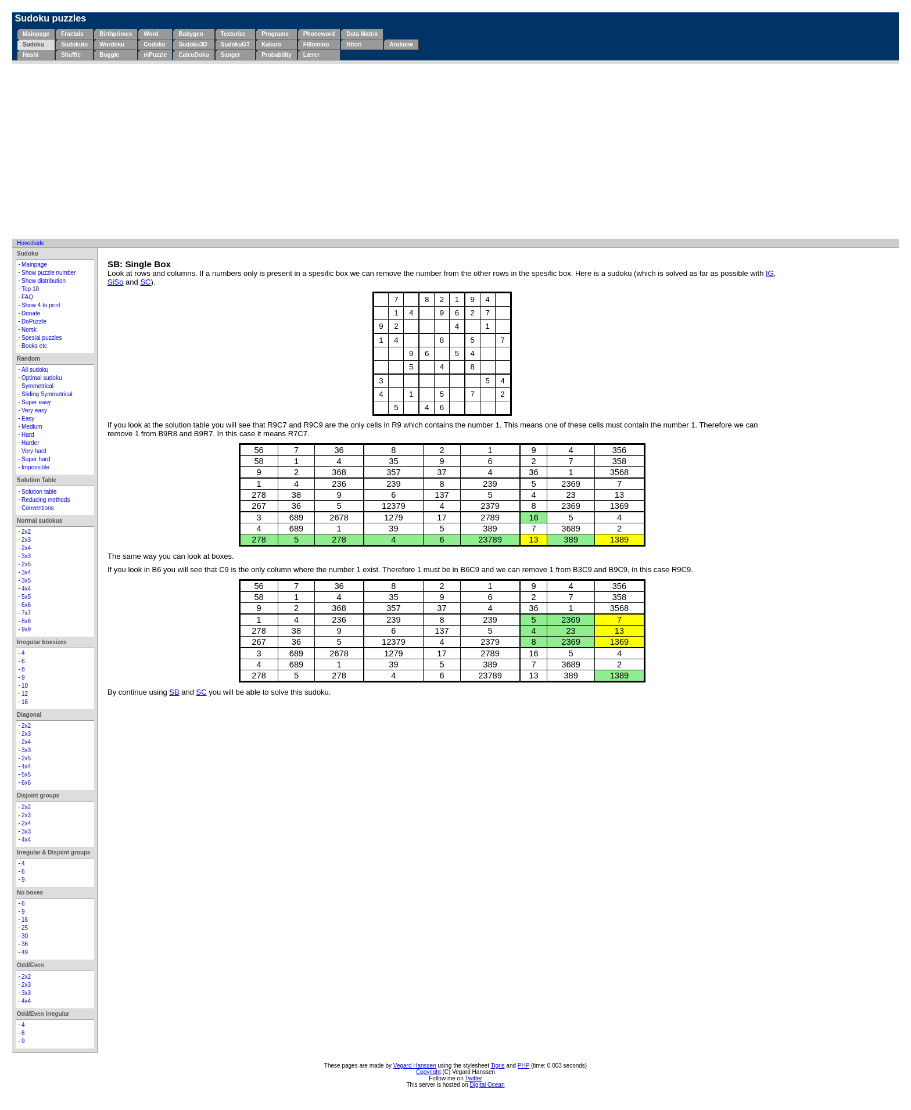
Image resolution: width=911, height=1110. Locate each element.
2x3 (26, 540)
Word (151, 34)
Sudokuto (74, 44)
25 (24, 928)
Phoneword (319, 34)
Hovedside (30, 243)
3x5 (26, 580)
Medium (31, 426)
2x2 (26, 532)
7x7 (26, 613)
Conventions (37, 508)
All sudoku (34, 370)
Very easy (34, 410)
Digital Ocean (486, 1085)
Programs (275, 34)
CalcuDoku (193, 55)
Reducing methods (45, 500)
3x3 (26, 556)
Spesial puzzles (41, 338)
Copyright (428, 1072)
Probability (276, 55)
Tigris (498, 1065)
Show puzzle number (48, 273)
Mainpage (36, 34)
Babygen (190, 34)
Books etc (34, 346)
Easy (27, 418)
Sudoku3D (192, 44)
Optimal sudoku (41, 378)
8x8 (26, 621)
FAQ (27, 297)
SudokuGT (235, 44)
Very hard (33, 451)
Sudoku (33, 44)
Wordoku (111, 44)
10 (24, 685)
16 (24, 702)
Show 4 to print (40, 305)
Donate (30, 313)
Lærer (311, 55)
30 (24, 936)
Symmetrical (37, 386)
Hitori (353, 44)
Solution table (39, 491)
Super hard (35, 459)
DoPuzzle (33, 321)
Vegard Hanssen (414, 1065)
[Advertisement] (455, 151)
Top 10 (30, 289)
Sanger (231, 55)
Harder (30, 443)
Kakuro (271, 44)
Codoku (154, 44)
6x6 (26, 605)
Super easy (36, 402)
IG (770, 273)
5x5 (26, 597)
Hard (27, 435)
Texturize (233, 34)
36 (24, 944)
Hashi (30, 55)
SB (174, 692)
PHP (523, 1065)
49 (24, 952)
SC (145, 282)
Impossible (35, 467)
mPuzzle (155, 55)
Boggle (109, 55)
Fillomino (316, 44)
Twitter (473, 1078)
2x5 (26, 564)
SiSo (115, 282)
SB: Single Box (139, 264)
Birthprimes (115, 34)
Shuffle (71, 55)
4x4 (26, 588)
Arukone (401, 44)
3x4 (26, 572)
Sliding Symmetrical (47, 394)
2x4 (26, 548)
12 (24, 694)
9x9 (26, 629)
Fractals (72, 34)
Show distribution (43, 281)
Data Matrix (362, 34)
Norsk (29, 329)
